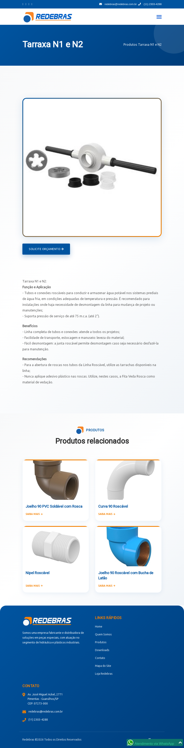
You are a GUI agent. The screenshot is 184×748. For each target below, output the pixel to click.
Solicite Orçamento (46, 249)
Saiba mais (34, 514)
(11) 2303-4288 (150, 4)
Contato (100, 658)
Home (98, 626)
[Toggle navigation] (159, 17)
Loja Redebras (104, 673)
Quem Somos (103, 634)
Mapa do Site (103, 665)
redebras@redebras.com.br (118, 4)
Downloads (102, 650)
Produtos (130, 44)
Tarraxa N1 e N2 (150, 44)
